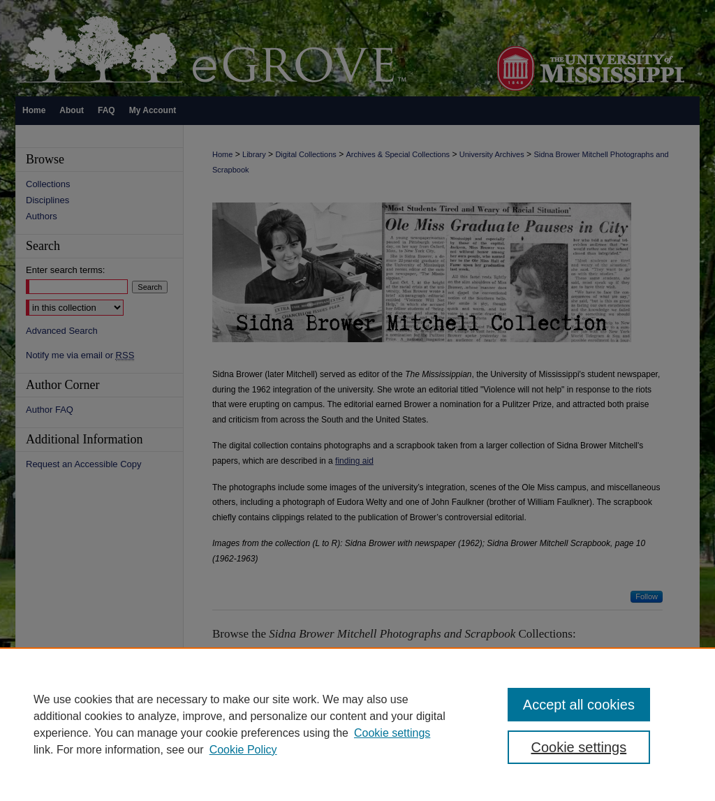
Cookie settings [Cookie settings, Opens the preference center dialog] (578, 747)
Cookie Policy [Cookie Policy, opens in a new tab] (243, 750)
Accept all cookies (579, 704)
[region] (357, 724)
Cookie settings (392, 733)
